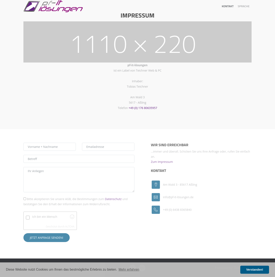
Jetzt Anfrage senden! (46, 238)
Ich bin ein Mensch (44, 217)
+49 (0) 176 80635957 (143, 108)
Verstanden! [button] (254, 269)
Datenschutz (113, 200)
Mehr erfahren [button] (129, 269)
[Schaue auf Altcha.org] (72, 219)
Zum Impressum (162, 162)
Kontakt (228, 6)
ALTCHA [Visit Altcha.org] (69, 227)
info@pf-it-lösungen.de (178, 198)
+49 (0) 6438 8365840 (177, 210)
